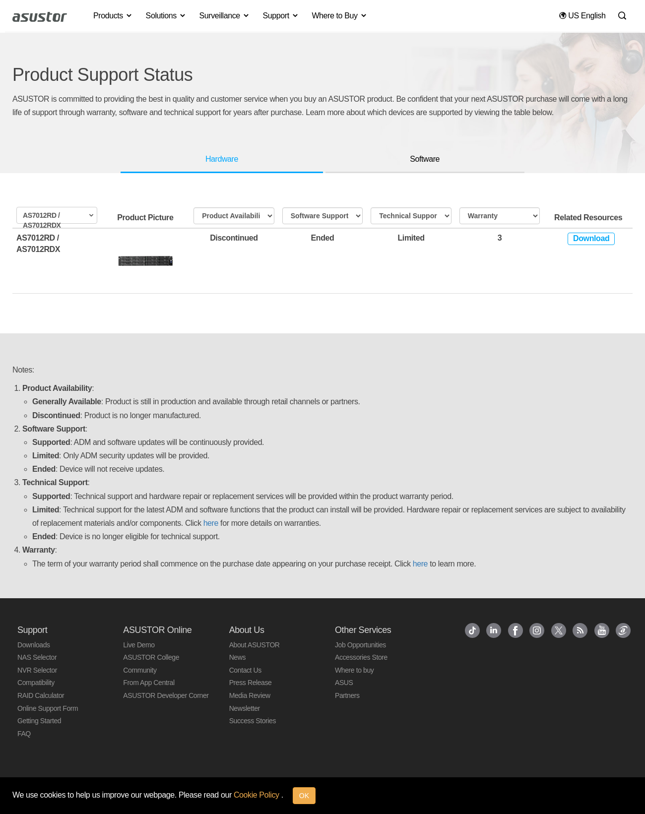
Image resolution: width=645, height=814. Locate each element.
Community (139, 670)
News (237, 657)
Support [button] (281, 15)
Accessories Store (361, 657)
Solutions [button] (166, 15)
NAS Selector (37, 657)
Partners (347, 695)
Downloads (33, 645)
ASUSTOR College (151, 657)
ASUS (344, 683)
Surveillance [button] (224, 15)
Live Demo (138, 645)
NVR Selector (37, 670)
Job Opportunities (360, 645)
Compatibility (36, 683)
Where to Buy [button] (339, 15)
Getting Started (39, 721)
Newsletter (244, 708)
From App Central (148, 683)
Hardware (221, 159)
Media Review (249, 695)
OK (304, 796)
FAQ (24, 734)
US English (582, 15)
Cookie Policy (257, 795)
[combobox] (56, 215)
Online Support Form (47, 708)
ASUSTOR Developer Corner (165, 695)
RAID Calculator (40, 695)
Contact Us (245, 670)
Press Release (250, 683)
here (210, 523)
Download (591, 238)
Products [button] (113, 15)
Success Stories (252, 721)
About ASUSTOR (254, 645)
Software (425, 159)
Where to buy (354, 670)
